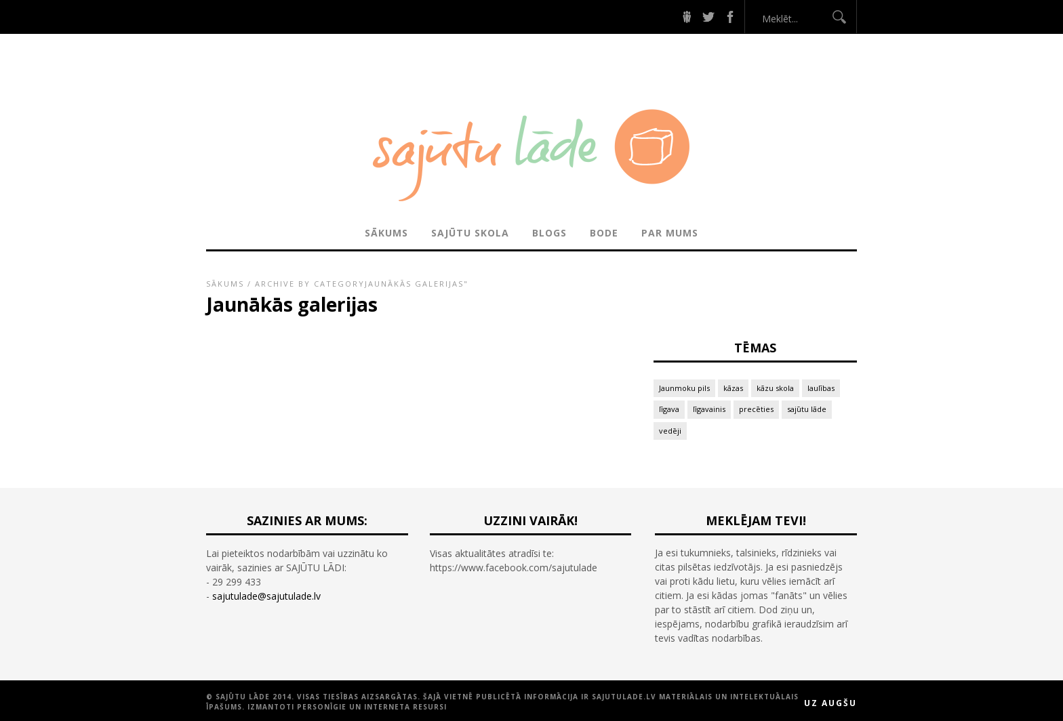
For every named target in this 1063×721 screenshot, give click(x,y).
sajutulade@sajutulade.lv (266, 596)
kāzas (733, 388)
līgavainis (709, 409)
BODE (604, 232)
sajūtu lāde (806, 409)
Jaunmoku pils (684, 388)
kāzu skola (775, 388)
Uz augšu (830, 703)
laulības (821, 388)
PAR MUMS (669, 232)
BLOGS (549, 232)
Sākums (386, 232)
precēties (756, 409)
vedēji (670, 431)
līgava (669, 409)
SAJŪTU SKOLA (470, 232)
